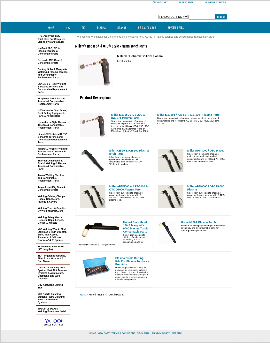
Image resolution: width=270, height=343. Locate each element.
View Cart (160, 2)
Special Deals (176, 28)
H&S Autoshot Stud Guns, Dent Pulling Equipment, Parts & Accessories (52, 113)
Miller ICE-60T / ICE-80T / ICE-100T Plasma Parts (188, 114)
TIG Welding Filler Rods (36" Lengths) (51, 248)
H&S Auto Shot (147, 28)
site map (177, 333)
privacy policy (161, 333)
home (92, 333)
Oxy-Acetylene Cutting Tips (50, 286)
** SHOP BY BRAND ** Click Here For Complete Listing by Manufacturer (51, 39)
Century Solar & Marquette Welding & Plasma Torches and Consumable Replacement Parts (53, 73)
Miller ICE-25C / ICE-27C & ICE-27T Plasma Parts (128, 116)
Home (51, 28)
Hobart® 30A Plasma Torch (198, 222)
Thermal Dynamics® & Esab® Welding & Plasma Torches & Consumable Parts (52, 164)
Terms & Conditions (123, 333)
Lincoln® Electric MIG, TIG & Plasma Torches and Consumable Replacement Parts (52, 138)
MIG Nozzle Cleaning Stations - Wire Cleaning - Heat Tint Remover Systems (52, 298)
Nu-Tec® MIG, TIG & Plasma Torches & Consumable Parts (49, 51)
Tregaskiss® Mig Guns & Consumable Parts (51, 188)
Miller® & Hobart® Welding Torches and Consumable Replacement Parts (53, 151)
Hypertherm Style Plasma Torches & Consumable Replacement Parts (52, 125)
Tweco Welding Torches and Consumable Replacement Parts (51, 178)
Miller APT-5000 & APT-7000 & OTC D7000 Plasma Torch (128, 188)
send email (186, 2)
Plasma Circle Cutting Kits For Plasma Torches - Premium (132, 261)
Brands (123, 28)
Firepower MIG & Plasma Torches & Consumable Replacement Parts (51, 101)
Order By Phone (215, 2)
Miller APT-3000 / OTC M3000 (206, 150)
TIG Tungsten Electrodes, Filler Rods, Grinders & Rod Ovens (52, 258)
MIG (69, 28)
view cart (104, 333)
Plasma (102, 28)
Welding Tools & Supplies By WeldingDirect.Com (52, 209)
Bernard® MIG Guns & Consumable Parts (50, 61)
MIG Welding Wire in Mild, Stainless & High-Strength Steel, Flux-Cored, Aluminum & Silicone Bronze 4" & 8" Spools (52, 235)
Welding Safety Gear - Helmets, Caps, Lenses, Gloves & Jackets (51, 220)
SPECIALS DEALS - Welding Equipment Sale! (52, 310)
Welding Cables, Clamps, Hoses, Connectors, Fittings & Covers (52, 199)
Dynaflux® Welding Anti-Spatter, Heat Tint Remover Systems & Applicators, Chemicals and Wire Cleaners (53, 273)
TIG (84, 28)
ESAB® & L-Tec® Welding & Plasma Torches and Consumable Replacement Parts (52, 88)
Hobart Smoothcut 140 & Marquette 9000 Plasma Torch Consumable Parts (135, 227)
